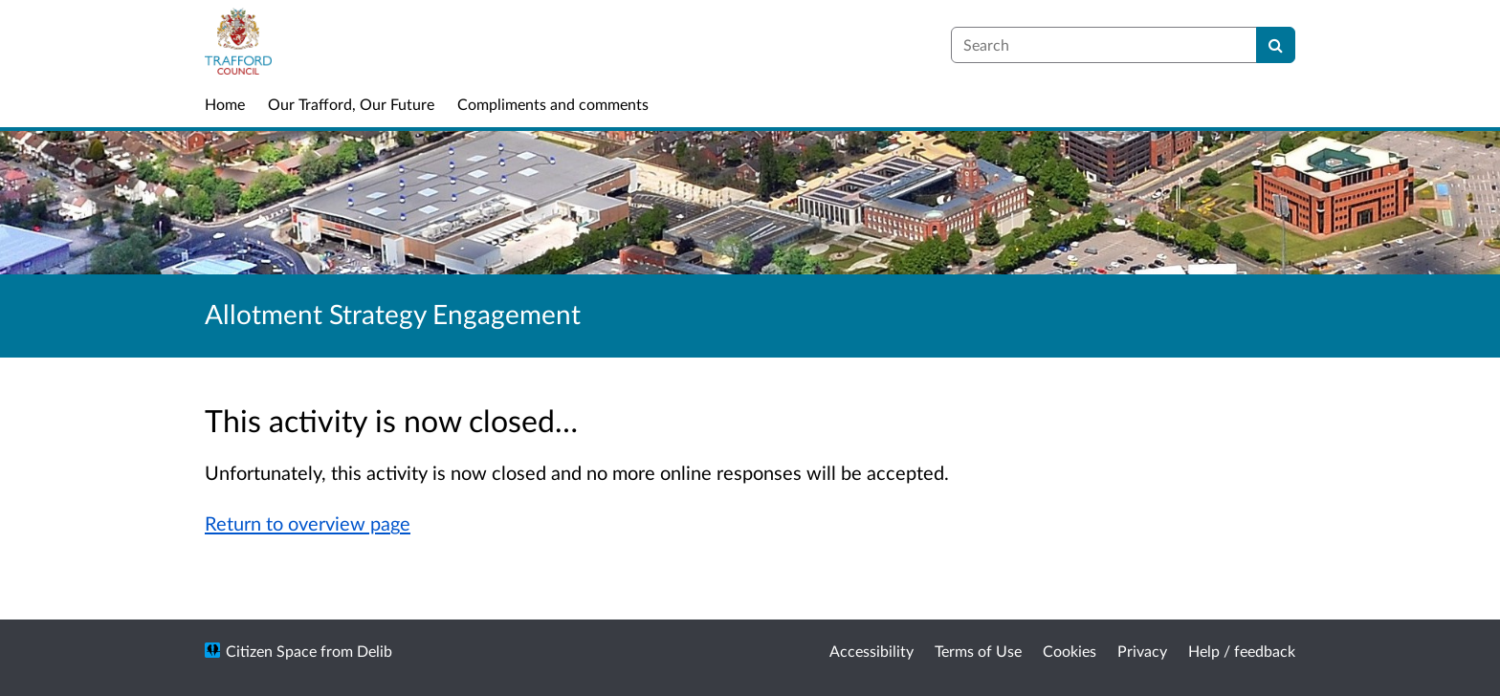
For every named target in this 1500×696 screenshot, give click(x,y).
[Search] (1275, 45)
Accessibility (871, 651)
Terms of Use (978, 651)
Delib (374, 651)
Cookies (1069, 651)
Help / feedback (1241, 651)
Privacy (1142, 651)
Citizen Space (271, 651)
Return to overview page (307, 522)
